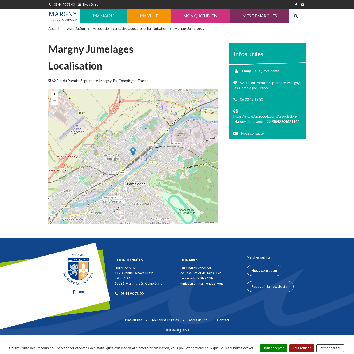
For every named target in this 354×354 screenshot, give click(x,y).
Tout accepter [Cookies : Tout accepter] (273, 348)
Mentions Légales (165, 320)
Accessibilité (198, 320)
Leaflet (197, 223)
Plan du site (133, 320)
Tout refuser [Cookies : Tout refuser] (302, 348)
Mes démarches (259, 15)
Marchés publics (259, 257)
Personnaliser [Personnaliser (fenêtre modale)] (330, 348)
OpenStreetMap (211, 223)
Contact (223, 320)
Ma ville (149, 15)
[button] (133, 151)
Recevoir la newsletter (270, 286)
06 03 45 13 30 (251, 99)
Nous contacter (253, 133)
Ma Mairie (104, 15)
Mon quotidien (200, 15)
